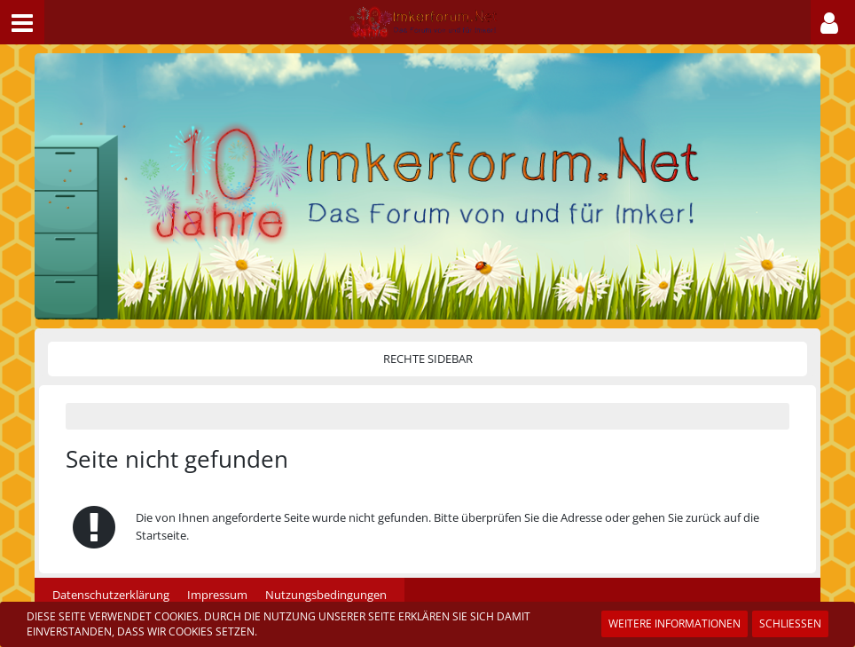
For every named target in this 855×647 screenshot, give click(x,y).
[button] (22, 22)
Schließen (790, 623)
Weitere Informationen (674, 623)
